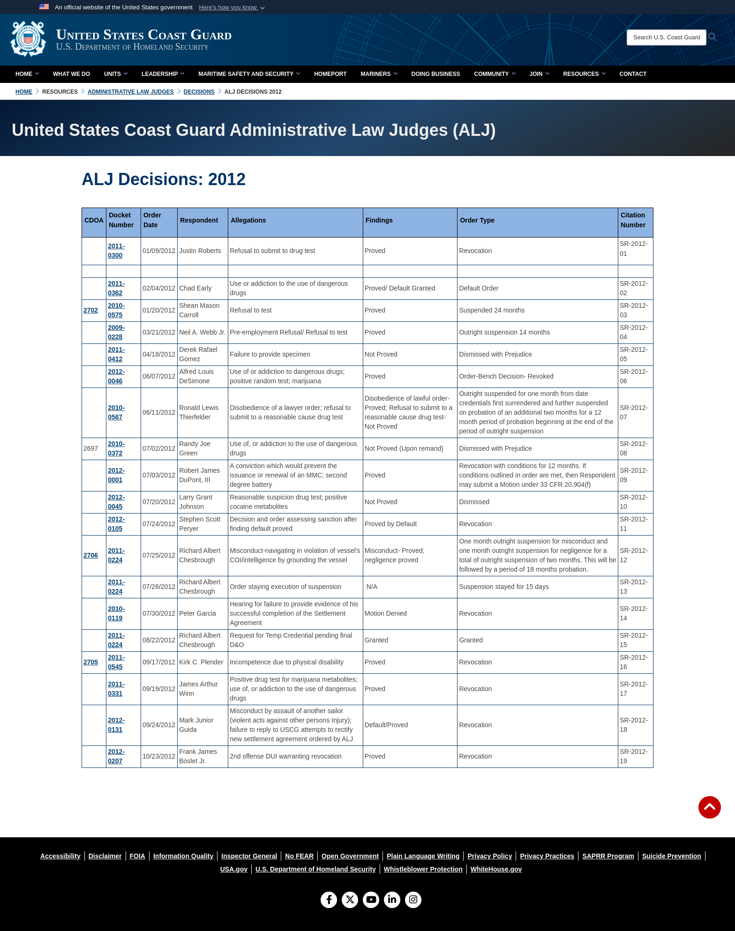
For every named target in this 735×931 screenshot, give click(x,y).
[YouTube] (371, 900)
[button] (233, 7)
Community (495, 74)
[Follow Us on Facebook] (329, 900)
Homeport (330, 74)
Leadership (163, 74)
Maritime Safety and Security (249, 74)
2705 (90, 662)
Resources (584, 74)
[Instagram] (413, 900)
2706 (90, 555)
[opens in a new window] (60, 856)
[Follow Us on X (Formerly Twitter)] (350, 900)
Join (539, 74)
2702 (90, 310)
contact (633, 74)
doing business (436, 74)
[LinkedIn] (392, 900)
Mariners (378, 74)
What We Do (71, 74)
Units (116, 74)
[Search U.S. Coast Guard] (668, 37)
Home (27, 74)
